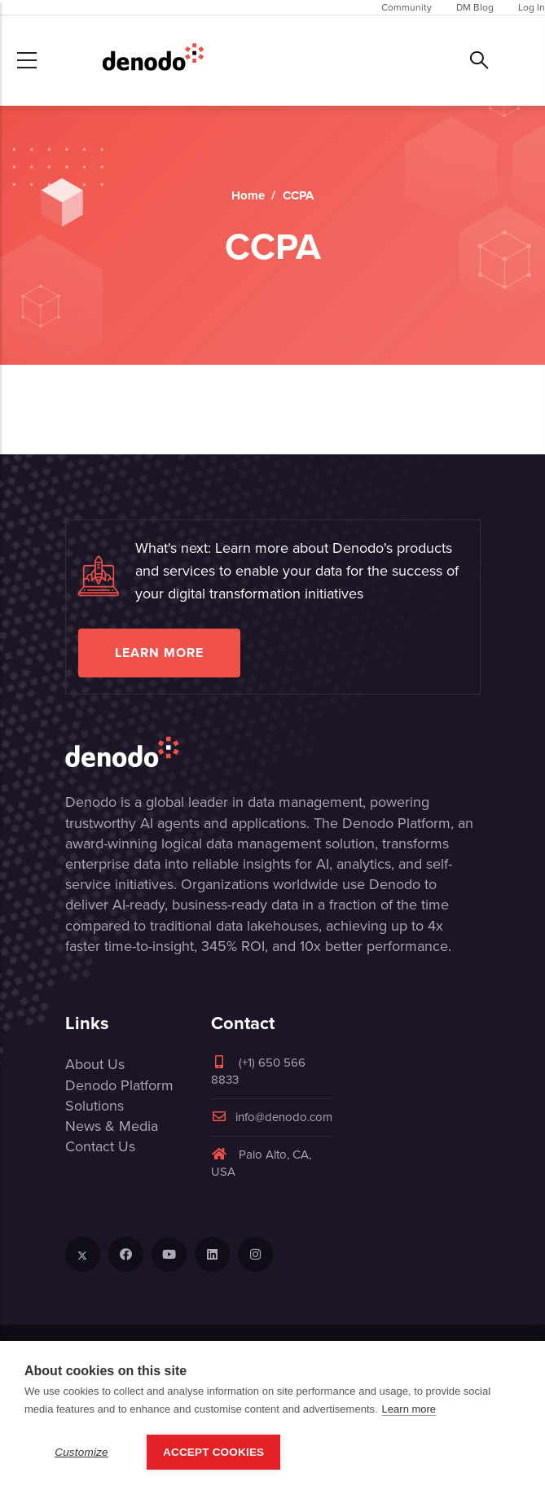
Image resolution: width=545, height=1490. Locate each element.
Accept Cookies (213, 1452)
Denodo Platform (119, 1085)
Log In (531, 7)
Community (406, 7)
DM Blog (475, 7)
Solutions (94, 1105)
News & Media (111, 1126)
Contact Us (100, 1146)
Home (248, 195)
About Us (95, 1064)
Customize (81, 1452)
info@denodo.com (271, 1117)
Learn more (159, 652)
